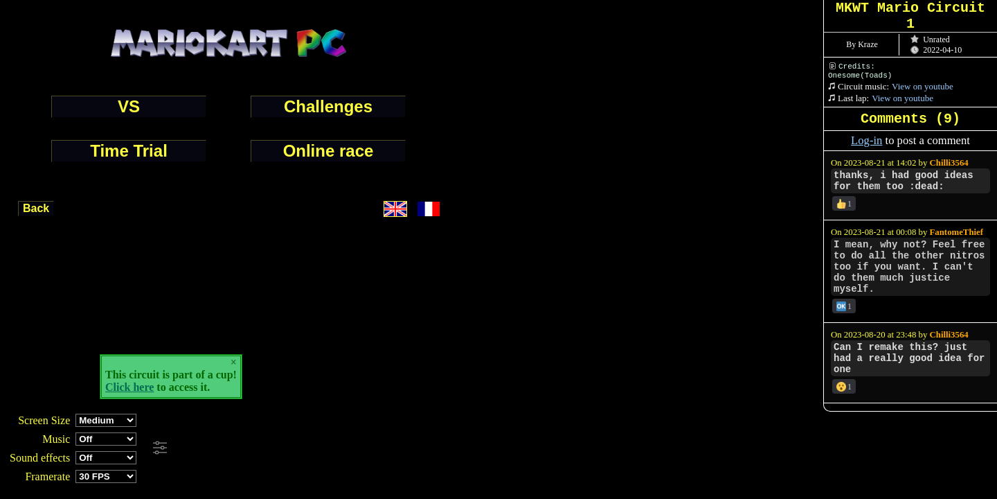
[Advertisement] (377, 448)
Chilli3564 (949, 163)
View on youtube (922, 86)
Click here (129, 387)
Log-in (866, 140)
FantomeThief (956, 232)
